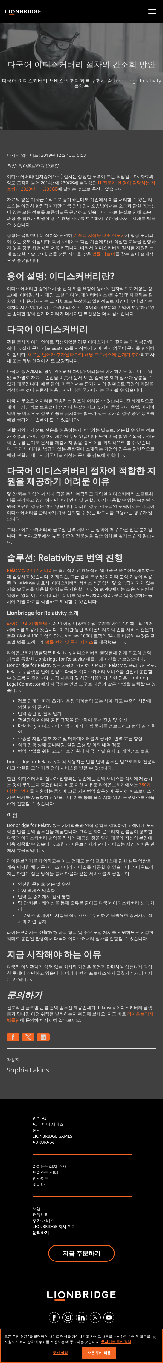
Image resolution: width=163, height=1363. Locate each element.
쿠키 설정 (60, 1352)
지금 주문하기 (81, 1253)
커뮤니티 (41, 1214)
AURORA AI (43, 1142)
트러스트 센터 (45, 1172)
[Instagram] (67, 1317)
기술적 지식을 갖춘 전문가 (99, 235)
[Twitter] (95, 1317)
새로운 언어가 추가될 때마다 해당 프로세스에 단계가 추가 (84, 354)
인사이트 (41, 1178)
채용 (37, 1208)
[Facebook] (54, 1317)
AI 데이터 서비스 (48, 1124)
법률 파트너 (103, 254)
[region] (81, 1345)
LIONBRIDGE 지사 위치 (54, 1226)
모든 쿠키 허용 (99, 1352)
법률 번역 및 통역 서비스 (69, 642)
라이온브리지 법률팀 (27, 623)
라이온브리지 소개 (49, 1166)
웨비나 (39, 1184)
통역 (37, 1130)
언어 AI (39, 1118)
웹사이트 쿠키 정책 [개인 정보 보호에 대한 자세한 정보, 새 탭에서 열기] (116, 1341)
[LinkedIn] (81, 1317)
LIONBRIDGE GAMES (52, 1136)
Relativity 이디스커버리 (30, 570)
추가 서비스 (43, 1220)
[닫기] (154, 1337)
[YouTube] (108, 1317)
